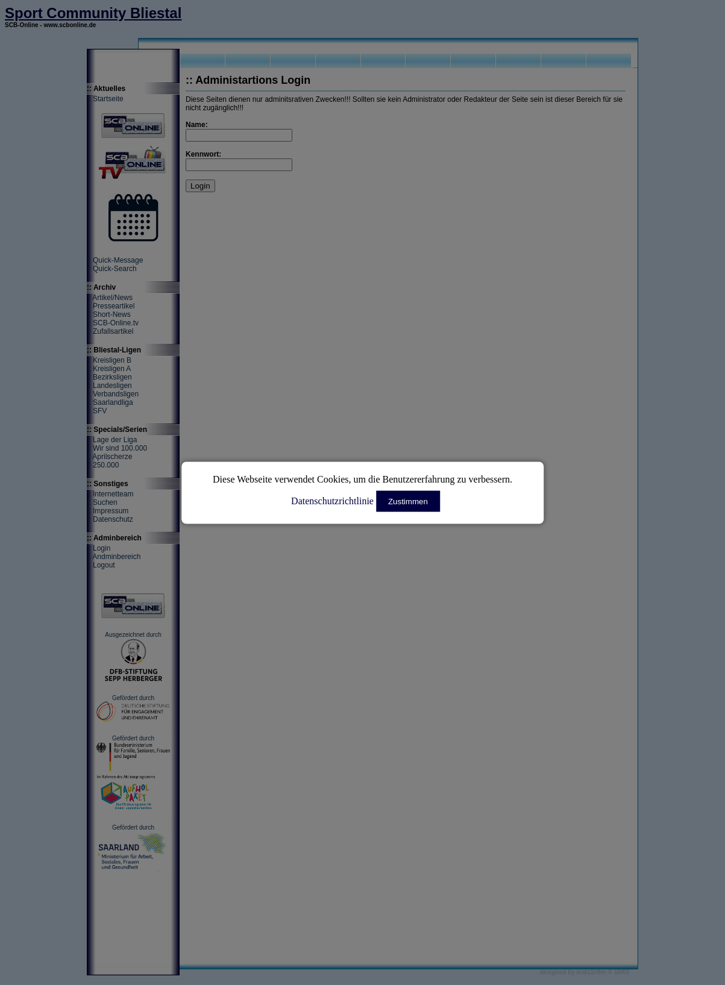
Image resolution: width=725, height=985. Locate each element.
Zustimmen (408, 500)
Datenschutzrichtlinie (332, 500)
